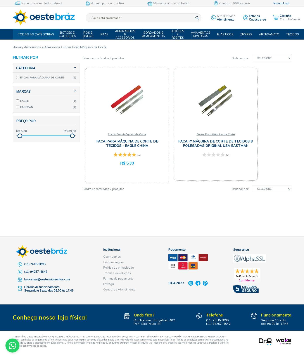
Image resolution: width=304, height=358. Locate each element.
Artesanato (266, 34)
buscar (197, 17)
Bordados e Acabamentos (155, 34)
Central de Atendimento (119, 289)
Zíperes (244, 34)
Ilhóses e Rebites (179, 34)
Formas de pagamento (118, 278)
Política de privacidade (118, 267)
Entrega (108, 284)
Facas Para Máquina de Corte (117, 134)
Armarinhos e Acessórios (127, 34)
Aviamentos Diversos (201, 34)
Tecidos (288, 34)
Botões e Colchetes (71, 34)
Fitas (107, 34)
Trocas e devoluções (117, 273)
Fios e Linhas (91, 34)
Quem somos (112, 256)
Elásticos (224, 34)
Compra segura (113, 262)
